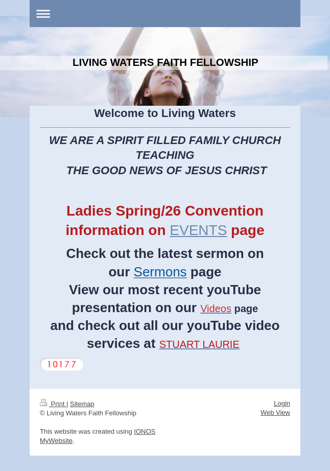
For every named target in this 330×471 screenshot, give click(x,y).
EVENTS (198, 230)
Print (53, 404)
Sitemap (82, 404)
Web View (275, 412)
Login (282, 403)
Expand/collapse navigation (165, 14)
